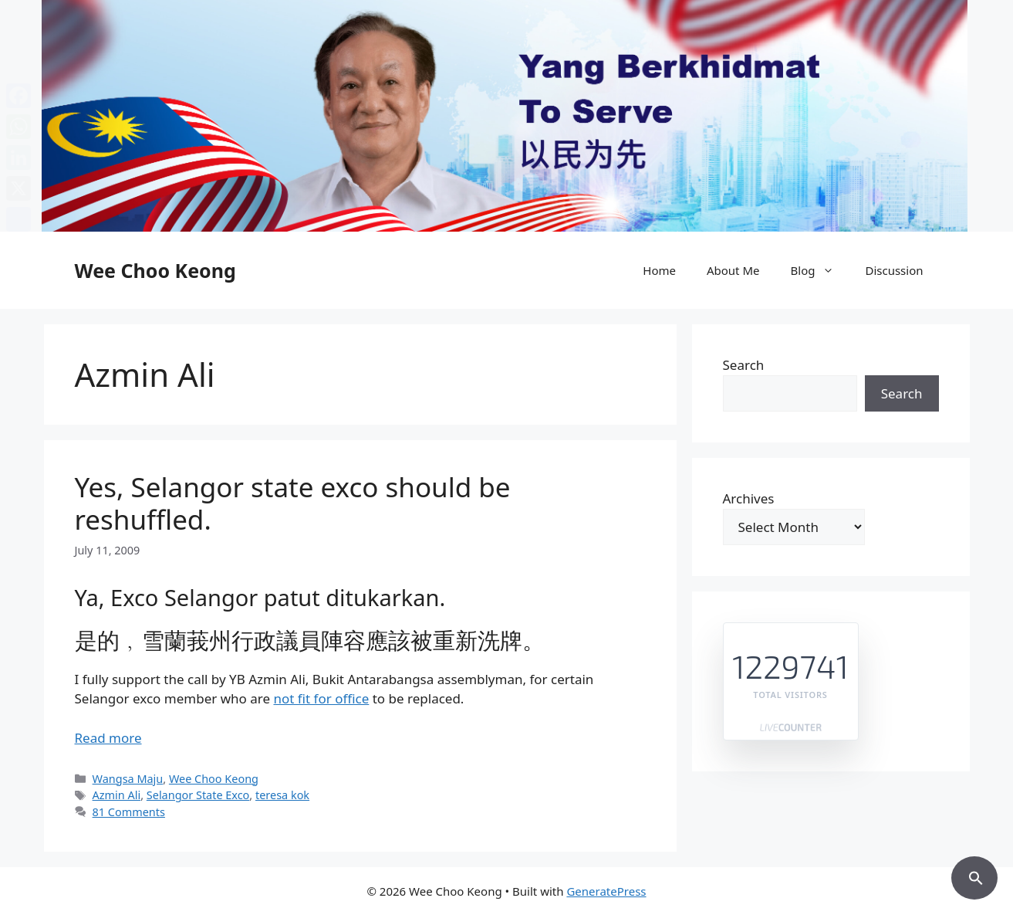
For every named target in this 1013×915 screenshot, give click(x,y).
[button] (974, 875)
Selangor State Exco (198, 795)
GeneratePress (606, 891)
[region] (506, 116)
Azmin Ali (117, 795)
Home (659, 270)
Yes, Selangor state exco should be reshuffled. (293, 503)
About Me (733, 270)
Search (744, 365)
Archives (749, 498)
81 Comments (129, 812)
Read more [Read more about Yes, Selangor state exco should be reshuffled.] (108, 738)
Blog (820, 270)
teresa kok (282, 795)
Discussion (894, 270)
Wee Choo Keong (155, 270)
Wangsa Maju (128, 778)
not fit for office (321, 698)
